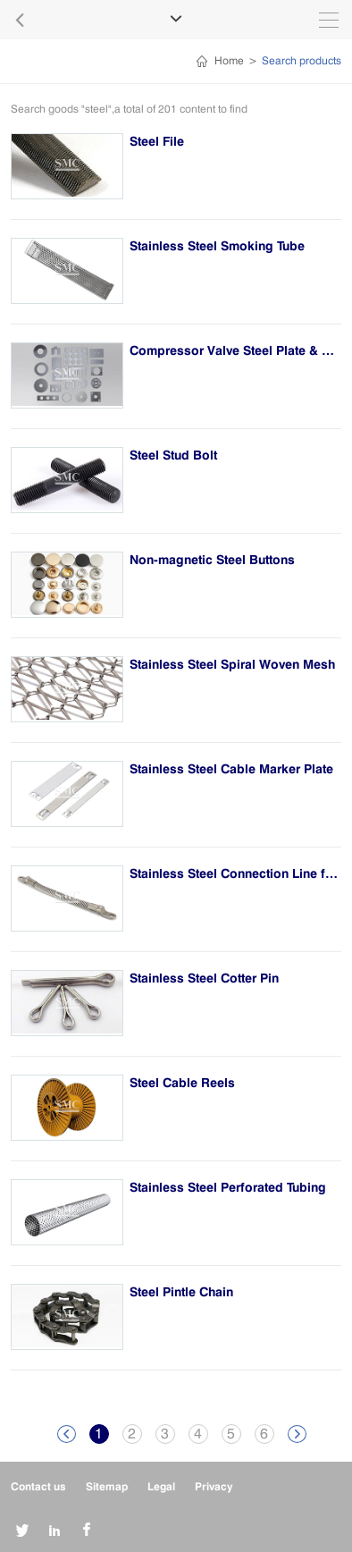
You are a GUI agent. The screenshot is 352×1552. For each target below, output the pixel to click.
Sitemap (107, 1486)
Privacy (213, 1486)
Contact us (38, 1486)
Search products (301, 60)
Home (229, 60)
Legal (161, 1486)
